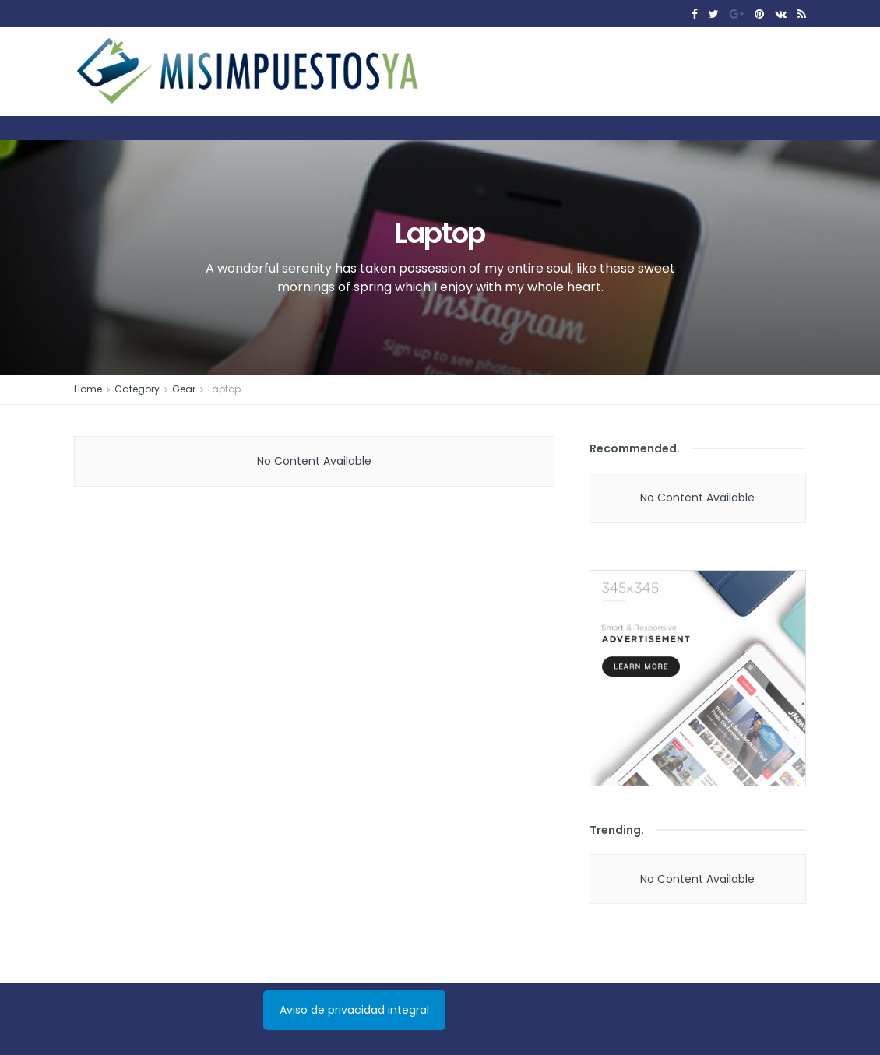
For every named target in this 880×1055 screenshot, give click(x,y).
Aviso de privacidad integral (354, 1010)
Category (137, 389)
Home (88, 389)
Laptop (224, 389)
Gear (183, 389)
